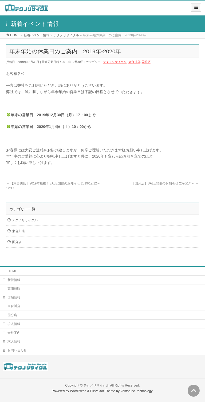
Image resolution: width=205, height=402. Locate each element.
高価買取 (13, 289)
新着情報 (13, 280)
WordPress (78, 391)
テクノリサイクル (115, 61)
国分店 (146, 61)
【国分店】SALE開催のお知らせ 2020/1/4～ (165, 183)
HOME (12, 271)
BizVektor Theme (102, 391)
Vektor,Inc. (128, 391)
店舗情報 (13, 297)
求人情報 (13, 324)
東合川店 (134, 61)
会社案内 (13, 333)
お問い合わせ (17, 350)
